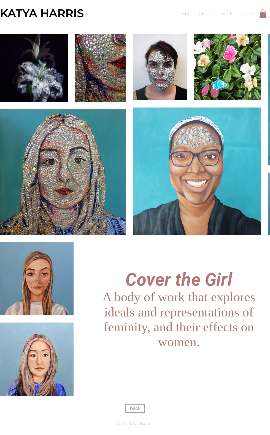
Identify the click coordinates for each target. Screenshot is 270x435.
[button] (262, 13)
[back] (135, 408)
